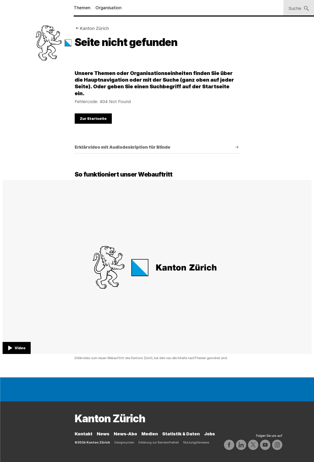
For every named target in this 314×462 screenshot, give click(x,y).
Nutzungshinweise (196, 442)
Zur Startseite (93, 118)
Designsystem (124, 442)
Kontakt (84, 433)
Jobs (209, 433)
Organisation (108, 7)
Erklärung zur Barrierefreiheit (158, 442)
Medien (149, 433)
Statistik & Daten (181, 433)
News (103, 433)
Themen (82, 7)
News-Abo (125, 433)
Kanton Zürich (94, 28)
